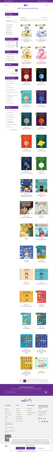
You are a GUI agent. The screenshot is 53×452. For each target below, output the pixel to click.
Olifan (27, 239)
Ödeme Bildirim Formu (31, 412)
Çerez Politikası (7, 434)
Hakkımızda (7, 410)
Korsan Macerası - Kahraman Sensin (41, 196)
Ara (16, 70)
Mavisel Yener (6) (10, 58)
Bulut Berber (41, 217)
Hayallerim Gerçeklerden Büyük (26, 217)
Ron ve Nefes (26, 261)
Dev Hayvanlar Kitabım (41, 328)
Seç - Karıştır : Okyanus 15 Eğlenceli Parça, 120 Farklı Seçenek (41, 351)
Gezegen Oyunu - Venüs (26, 84)
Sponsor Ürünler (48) (11, 44)
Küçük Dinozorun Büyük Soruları (41, 239)
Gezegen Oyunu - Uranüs (41, 84)
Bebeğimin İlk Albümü (41, 372)
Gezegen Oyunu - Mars (41, 128)
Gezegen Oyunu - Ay (41, 173)
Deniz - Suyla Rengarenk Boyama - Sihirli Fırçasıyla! (41, 41)
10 (43, 380)
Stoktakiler (23, 17)
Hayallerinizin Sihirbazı (41, 261)
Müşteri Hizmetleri (8, 414)
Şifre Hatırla (18, 412)
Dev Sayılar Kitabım (41, 306)
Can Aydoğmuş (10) (11, 54)
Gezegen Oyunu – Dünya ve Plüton (26, 173)
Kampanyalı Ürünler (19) (11, 42)
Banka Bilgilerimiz (19, 416)
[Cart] (47, 5)
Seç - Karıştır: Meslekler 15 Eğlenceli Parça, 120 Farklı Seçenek (26, 374)
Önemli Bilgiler (18, 414)
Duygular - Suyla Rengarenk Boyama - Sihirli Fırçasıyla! (26, 63)
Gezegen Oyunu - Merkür (26, 128)
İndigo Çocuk (11, 11)
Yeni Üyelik (18, 408)
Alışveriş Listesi (8, 412)
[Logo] (26, 5)
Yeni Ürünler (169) (11, 46)
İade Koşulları (29, 414)
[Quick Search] (10, 70)
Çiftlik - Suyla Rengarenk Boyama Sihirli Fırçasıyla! (26, 41)
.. (39, 380)
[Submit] (45, 392)
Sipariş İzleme (29, 408)
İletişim (6, 418)
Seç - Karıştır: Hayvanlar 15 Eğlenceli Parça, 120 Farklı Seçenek (26, 351)
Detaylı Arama (14, 73)
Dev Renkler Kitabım (26, 328)
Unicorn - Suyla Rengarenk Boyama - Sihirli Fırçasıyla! (41, 63)
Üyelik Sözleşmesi (19, 418)
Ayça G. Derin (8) (10, 56)
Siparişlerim (29, 410)
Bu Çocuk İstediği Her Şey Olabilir (26, 306)
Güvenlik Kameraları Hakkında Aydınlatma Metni (9, 424)
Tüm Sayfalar (14, 129)
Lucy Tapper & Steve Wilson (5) (11, 61)
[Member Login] (45, 5)
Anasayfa (6, 408)
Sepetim (6, 416)
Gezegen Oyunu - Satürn (26, 106)
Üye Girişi (18, 410)
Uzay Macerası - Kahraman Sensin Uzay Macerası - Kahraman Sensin (26, 196)
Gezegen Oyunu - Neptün (41, 106)
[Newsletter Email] (26, 392)
